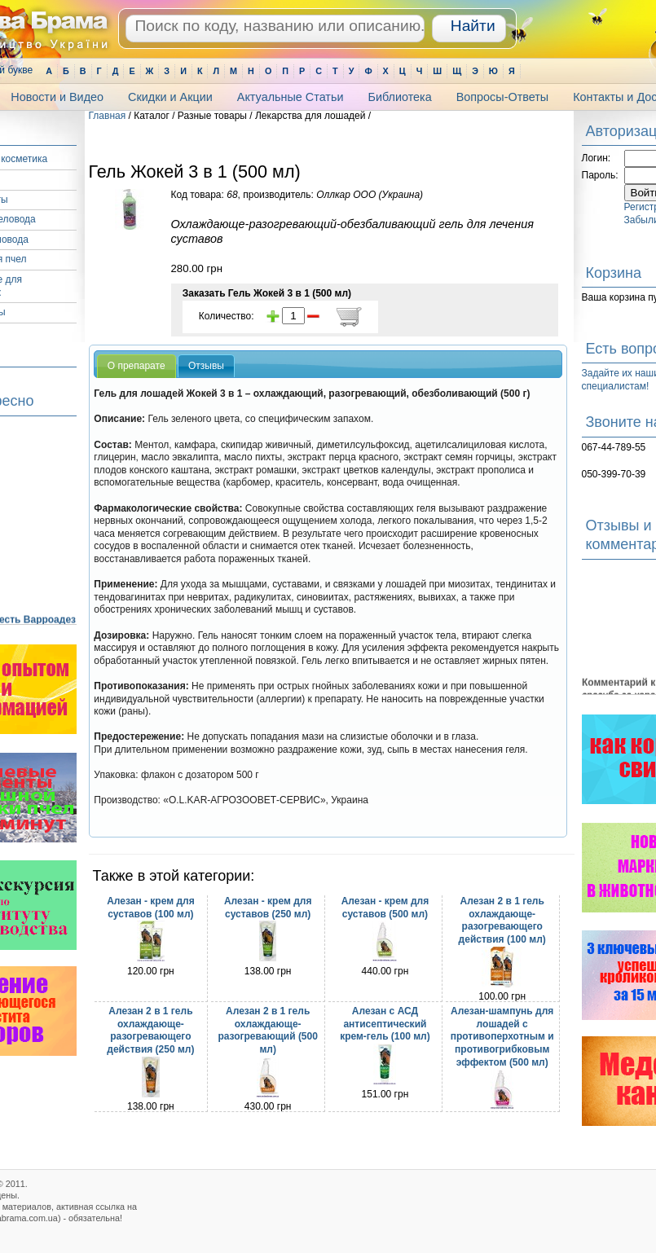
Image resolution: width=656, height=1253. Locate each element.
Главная (107, 115)
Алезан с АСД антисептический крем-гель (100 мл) (385, 1023)
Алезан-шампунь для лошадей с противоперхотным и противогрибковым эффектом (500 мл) (502, 1036)
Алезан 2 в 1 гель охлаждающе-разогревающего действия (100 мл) (502, 920)
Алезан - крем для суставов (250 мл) (268, 907)
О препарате (136, 366)
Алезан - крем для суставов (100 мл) (151, 907)
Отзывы (206, 366)
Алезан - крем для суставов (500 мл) (385, 907)
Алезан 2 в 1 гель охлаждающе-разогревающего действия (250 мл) (150, 1030)
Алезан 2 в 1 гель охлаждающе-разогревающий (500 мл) (268, 1030)
